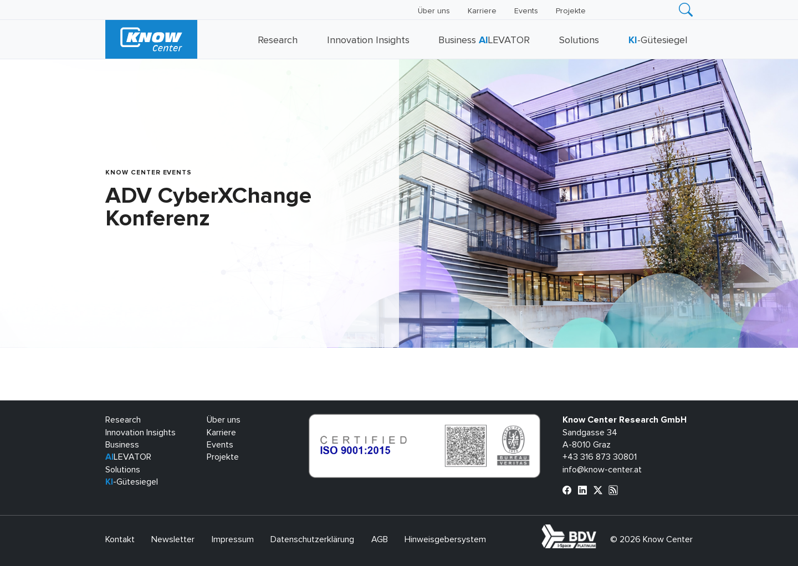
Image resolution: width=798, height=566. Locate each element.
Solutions (579, 40)
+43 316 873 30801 (599, 456)
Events (526, 11)
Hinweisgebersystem (445, 539)
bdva (598, 530)
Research (278, 40)
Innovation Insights (368, 40)
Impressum (233, 539)
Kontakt (120, 539)
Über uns (434, 11)
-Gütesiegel (657, 40)
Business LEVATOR (484, 40)
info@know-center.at (602, 469)
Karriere (482, 11)
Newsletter (173, 539)
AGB (379, 539)
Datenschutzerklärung (312, 539)
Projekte (571, 11)
